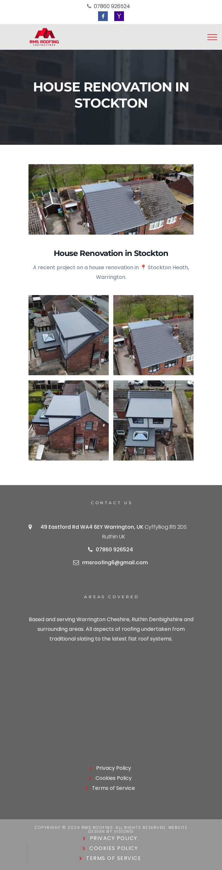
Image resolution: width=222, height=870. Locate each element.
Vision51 (124, 831)
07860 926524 (112, 6)
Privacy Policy (113, 768)
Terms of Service (113, 788)
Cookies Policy (113, 778)
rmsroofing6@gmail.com (115, 562)
